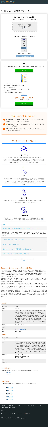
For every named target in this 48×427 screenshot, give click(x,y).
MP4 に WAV (10, 387)
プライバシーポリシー (11, 417)
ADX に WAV (10, 390)
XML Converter (5, 407)
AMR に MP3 (8, 372)
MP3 (24, 41)
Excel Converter (41, 405)
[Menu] (45, 2)
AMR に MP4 (8, 373)
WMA (24, 43)
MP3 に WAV (10, 388)
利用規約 (18, 417)
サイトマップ (4, 417)
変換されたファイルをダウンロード (25, 56)
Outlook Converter (12, 405)
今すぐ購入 (24, 70)
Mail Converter (20, 405)
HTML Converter (33, 405)
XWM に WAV (10, 393)
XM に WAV (9, 391)
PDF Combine (12, 407)
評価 (24, 260)
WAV (24, 48)
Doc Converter (26, 405)
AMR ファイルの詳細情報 (20, 329)
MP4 (24, 45)
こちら (42, 219)
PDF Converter (5, 405)
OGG (24, 50)
